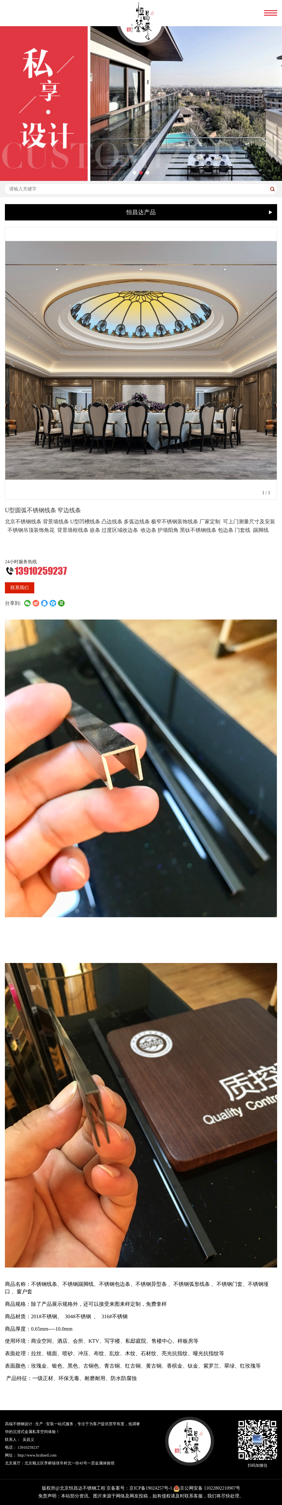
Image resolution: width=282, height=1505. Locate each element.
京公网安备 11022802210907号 (206, 1488)
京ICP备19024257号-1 (150, 1488)
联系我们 (19, 587)
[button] (134, 172)
